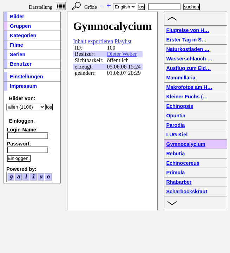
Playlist (122, 41)
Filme (16, 45)
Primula (175, 172)
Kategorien (23, 35)
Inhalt (79, 41)
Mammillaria (180, 77)
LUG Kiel (177, 134)
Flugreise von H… (187, 30)
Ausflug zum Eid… (188, 68)
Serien (17, 54)
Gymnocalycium (185, 144)
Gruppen (20, 26)
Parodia (175, 125)
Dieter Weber (122, 54)
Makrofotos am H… (189, 87)
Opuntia (175, 115)
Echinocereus (182, 163)
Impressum (23, 86)
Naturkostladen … (187, 49)
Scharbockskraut (186, 191)
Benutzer (21, 64)
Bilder (17, 16)
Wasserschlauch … (189, 58)
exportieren (100, 41)
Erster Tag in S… (186, 40)
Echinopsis (179, 106)
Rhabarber (178, 182)
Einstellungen (26, 76)
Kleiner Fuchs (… (187, 96)
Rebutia (175, 153)
